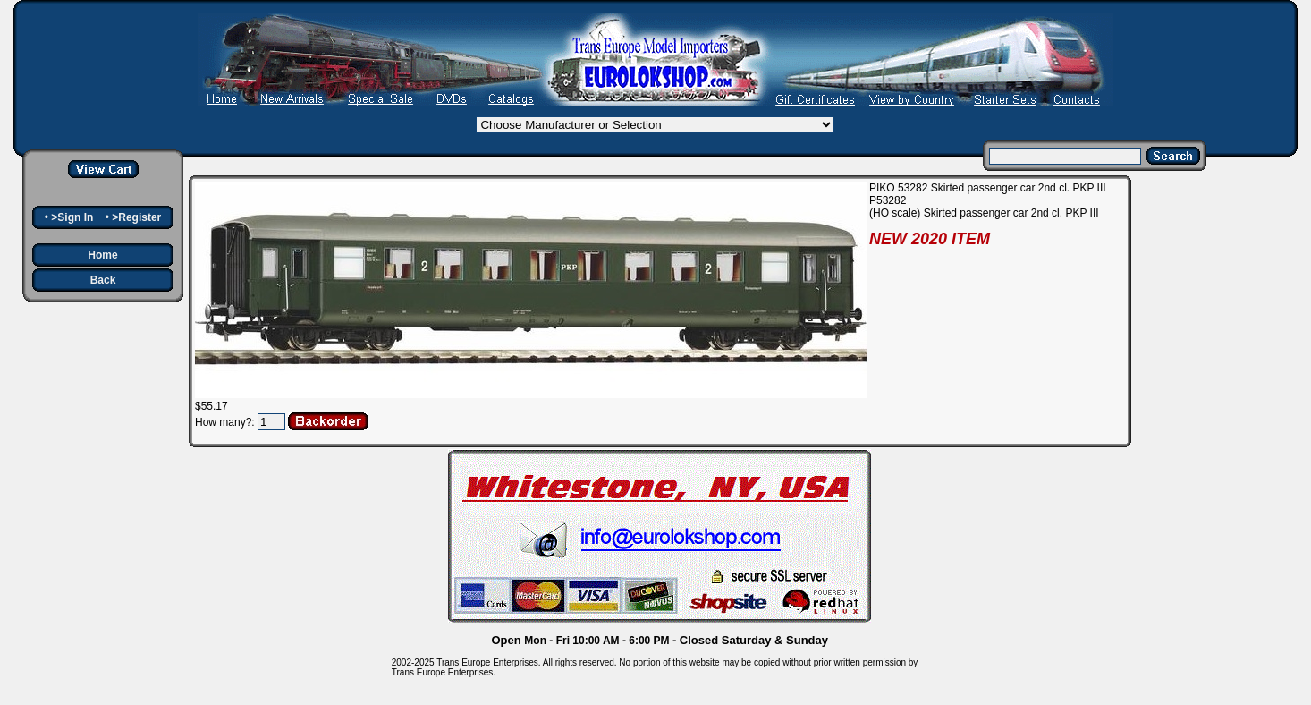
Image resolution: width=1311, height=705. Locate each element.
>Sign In (72, 217)
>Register (136, 217)
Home (102, 255)
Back (103, 280)
